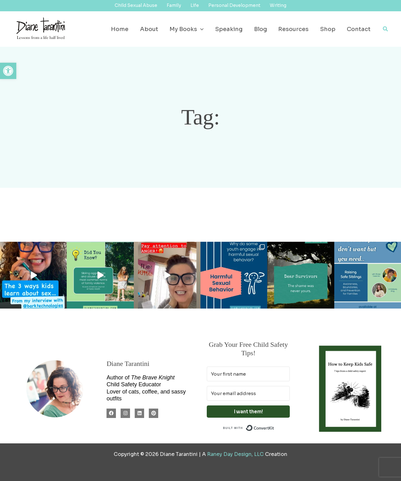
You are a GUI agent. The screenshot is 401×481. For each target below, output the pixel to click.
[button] (8, 71)
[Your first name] (248, 374)
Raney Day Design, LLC (235, 454)
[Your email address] (248, 393)
